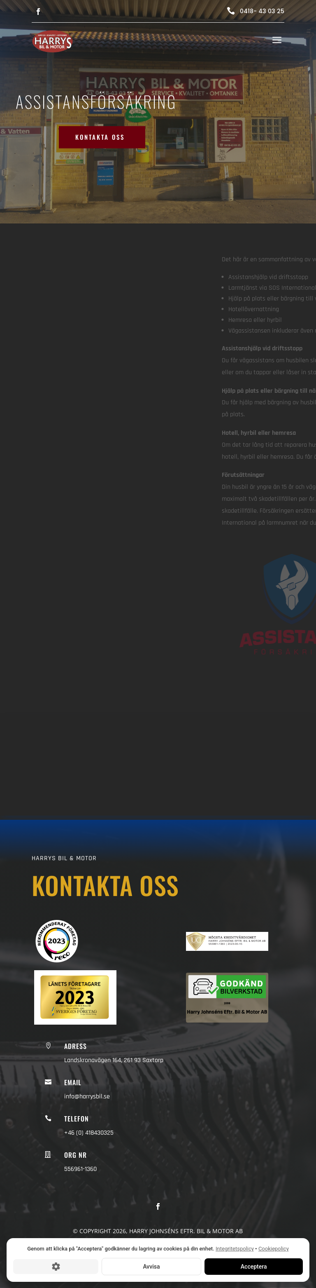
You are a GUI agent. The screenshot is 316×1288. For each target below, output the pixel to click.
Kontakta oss (100, 136)
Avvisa (151, 1266)
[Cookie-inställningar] (55, 1266)
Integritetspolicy (235, 1249)
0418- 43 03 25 (262, 11)
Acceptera (253, 1266)
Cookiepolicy (273, 1249)
